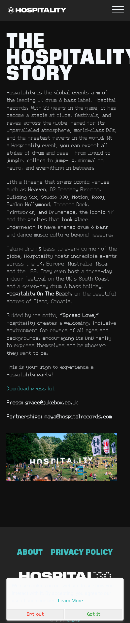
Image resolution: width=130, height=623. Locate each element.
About (30, 552)
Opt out (35, 614)
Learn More (70, 601)
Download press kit (30, 388)
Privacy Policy (82, 552)
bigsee (74, 621)
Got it (93, 614)
